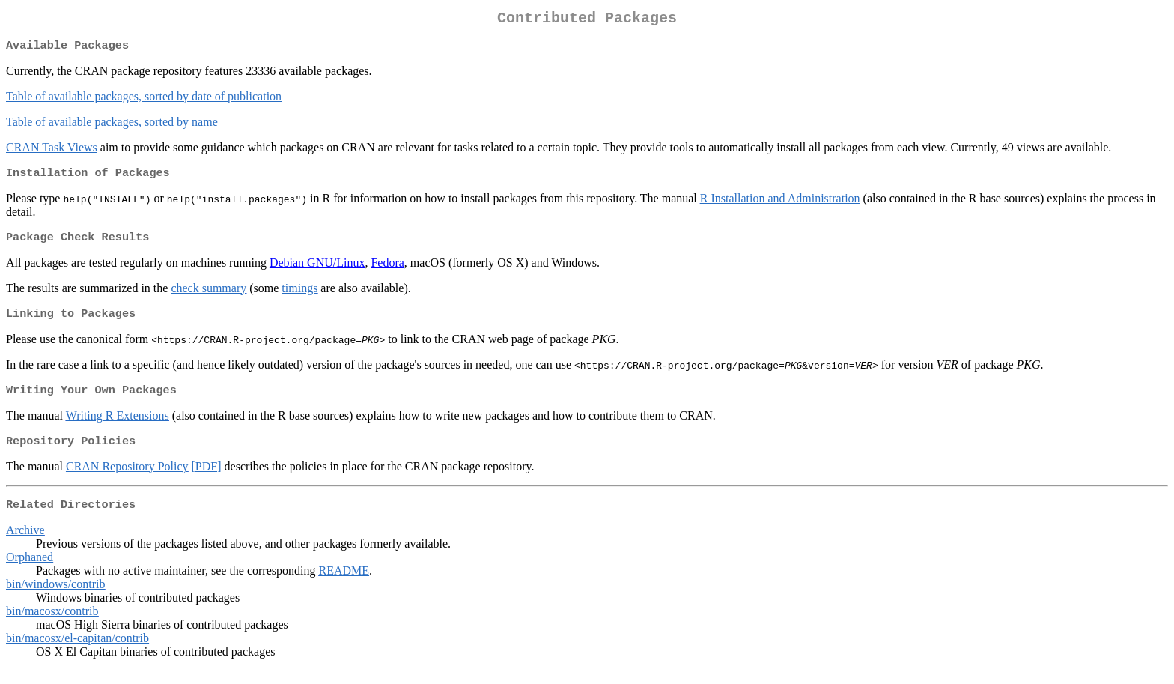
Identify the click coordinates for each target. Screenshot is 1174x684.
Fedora (387, 270)
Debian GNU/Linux (317, 270)
